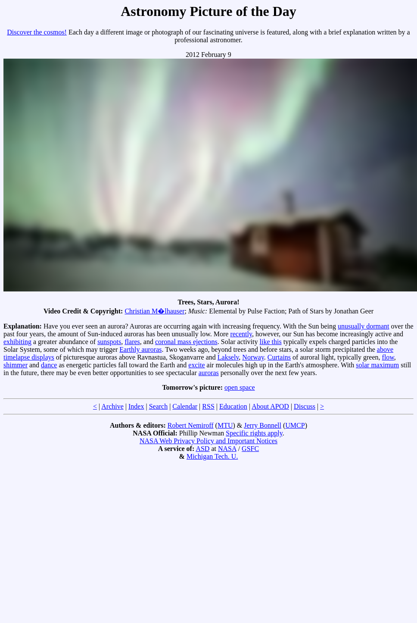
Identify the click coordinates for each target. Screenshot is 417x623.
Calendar (184, 406)
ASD (202, 448)
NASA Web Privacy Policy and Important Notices (208, 441)
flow (388, 357)
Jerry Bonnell (262, 425)
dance (49, 365)
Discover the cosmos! (37, 32)
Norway (253, 357)
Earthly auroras (140, 349)
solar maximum (377, 365)
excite (196, 365)
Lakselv (228, 357)
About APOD (270, 406)
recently (241, 334)
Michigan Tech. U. (212, 456)
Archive (112, 406)
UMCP (295, 425)
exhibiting (17, 341)
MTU (225, 425)
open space (239, 387)
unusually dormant (363, 326)
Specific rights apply (254, 433)
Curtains (279, 357)
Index (136, 406)
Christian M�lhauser (154, 311)
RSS (208, 406)
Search (158, 406)
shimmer (15, 365)
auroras (209, 372)
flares (132, 341)
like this (271, 341)
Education (233, 406)
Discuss (304, 406)
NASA (227, 448)
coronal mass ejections (186, 341)
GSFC (250, 448)
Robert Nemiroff (191, 425)
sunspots (109, 341)
